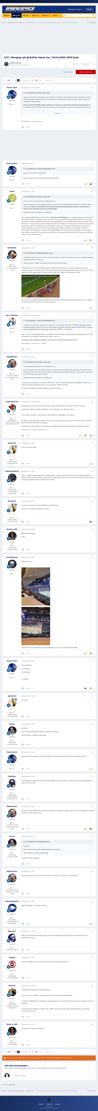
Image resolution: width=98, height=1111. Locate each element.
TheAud (12, 958)
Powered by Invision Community (49, 1108)
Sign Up (89, 9)
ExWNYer (12, 776)
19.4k (12, 459)
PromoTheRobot (46, 320)
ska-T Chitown (12, 315)
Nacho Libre (12, 88)
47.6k (12, 373)
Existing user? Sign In (75, 9)
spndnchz (12, 443)
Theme (41, 1104)
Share (75, 64)
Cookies (57, 1104)
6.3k (12, 918)
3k (12, 546)
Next (36, 80)
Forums (17, 16)
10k (12, 574)
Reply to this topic (86, 72)
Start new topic (68, 72)
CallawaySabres (47, 168)
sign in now (46, 1068)
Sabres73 (12, 931)
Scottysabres (12, 557)
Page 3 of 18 (49, 80)
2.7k (12, 793)
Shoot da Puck (16, 63)
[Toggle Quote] (24, 93)
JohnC (12, 191)
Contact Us (49, 1104)
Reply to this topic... (20, 1076)
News (8, 15)
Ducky (12, 724)
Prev (8, 80)
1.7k (12, 740)
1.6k (12, 948)
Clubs (27, 15)
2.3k (12, 418)
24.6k (12, 1002)
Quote (28, 127)
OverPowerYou (12, 402)
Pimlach (12, 986)
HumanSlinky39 (12, 901)
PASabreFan (45, 253)
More (55, 15)
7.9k (12, 487)
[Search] (72, 15)
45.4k (12, 264)
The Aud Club (24, 65)
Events (36, 15)
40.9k (12, 104)
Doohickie (12, 248)
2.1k (12, 974)
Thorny (44, 93)
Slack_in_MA (11, 529)
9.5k (12, 208)
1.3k (12, 332)
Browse (46, 15)
